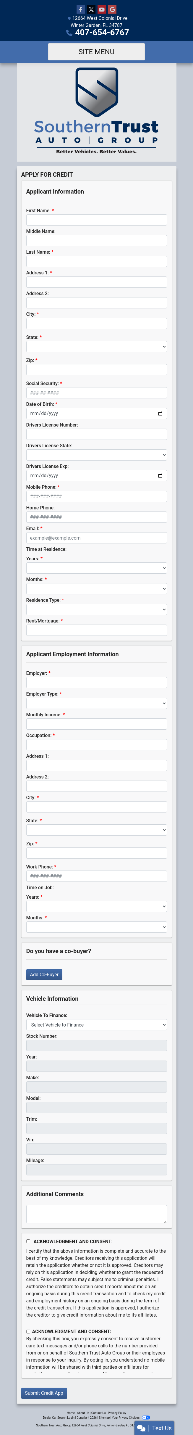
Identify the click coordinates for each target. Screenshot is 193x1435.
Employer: (36, 673)
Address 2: (37, 293)
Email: (32, 528)
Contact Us (98, 1413)
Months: (35, 579)
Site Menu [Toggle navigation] (97, 52)
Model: (33, 1098)
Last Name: (38, 252)
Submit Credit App (44, 1393)
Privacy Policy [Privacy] (117, 1413)
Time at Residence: (46, 549)
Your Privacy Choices (131, 1417)
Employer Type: (42, 694)
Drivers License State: (49, 445)
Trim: (31, 1119)
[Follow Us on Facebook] (81, 9)
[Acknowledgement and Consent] (28, 1241)
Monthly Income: (44, 715)
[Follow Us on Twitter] (91, 9)
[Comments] (96, 1214)
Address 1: (37, 273)
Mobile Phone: (41, 487)
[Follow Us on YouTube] (102, 9)
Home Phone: (40, 508)
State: (32, 337)
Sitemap (104, 1417)
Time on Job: (40, 887)
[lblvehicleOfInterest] (96, 1024)
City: (31, 314)
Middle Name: (41, 231)
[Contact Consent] (28, 1331)
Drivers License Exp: (47, 466)
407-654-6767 (102, 32)
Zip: (30, 360)
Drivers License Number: (52, 425)
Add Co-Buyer (44, 974)
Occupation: (39, 735)
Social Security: (42, 383)
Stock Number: (42, 1036)
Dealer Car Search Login (58, 1417)
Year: (31, 1057)
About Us (83, 1413)
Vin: (30, 1140)
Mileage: (35, 1160)
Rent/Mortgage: (43, 621)
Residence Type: (43, 600)
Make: (32, 1077)
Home (71, 1413)
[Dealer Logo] (96, 112)
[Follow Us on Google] (112, 9)
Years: (33, 559)
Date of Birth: (40, 404)
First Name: (38, 210)
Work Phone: (39, 867)
